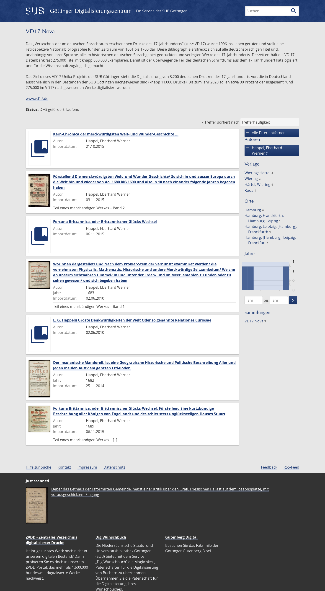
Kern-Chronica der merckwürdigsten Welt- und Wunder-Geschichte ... (115, 134)
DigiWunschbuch (110, 537)
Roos (250, 190)
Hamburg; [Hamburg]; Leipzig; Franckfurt (270, 240)
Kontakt (64, 467)
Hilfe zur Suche (38, 467)
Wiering (253, 178)
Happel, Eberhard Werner (263, 150)
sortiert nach (228, 122)
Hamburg (254, 210)
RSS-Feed (291, 467)
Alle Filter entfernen (265, 133)
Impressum (87, 467)
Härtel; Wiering (259, 184)
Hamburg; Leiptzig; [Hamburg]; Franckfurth (271, 229)
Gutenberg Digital (181, 537)
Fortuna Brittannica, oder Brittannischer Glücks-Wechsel (105, 221)
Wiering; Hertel (259, 172)
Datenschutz (114, 467)
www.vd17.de (37, 98)
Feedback (269, 467)
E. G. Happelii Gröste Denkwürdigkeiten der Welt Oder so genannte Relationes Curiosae (132, 320)
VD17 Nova (255, 321)
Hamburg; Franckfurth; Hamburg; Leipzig (264, 218)
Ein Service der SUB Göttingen (162, 10)
